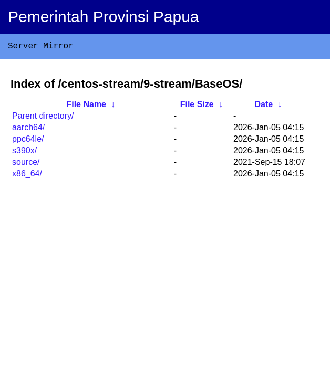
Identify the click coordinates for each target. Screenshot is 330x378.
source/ (25, 164)
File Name (86, 106)
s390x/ (24, 152)
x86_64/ (27, 175)
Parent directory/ (43, 117)
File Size (197, 106)
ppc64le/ (28, 140)
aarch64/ (28, 129)
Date (263, 106)
